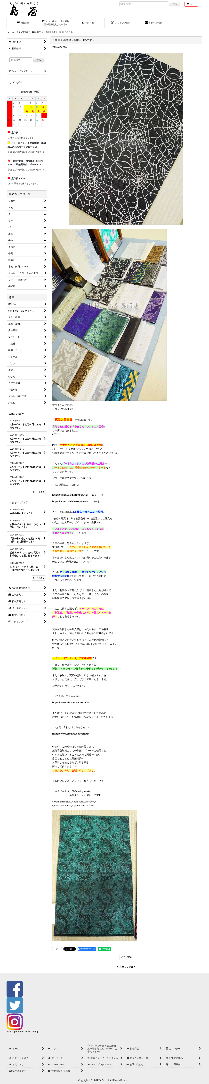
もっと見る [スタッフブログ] (39, 578)
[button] (186, 23)
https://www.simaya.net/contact (70, 733)
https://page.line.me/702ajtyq (22, 1031)
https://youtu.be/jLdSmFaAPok (70, 494)
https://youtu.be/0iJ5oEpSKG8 (70, 501)
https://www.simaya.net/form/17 (70, 702)
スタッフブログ (126, 967)
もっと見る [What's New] (39, 492)
